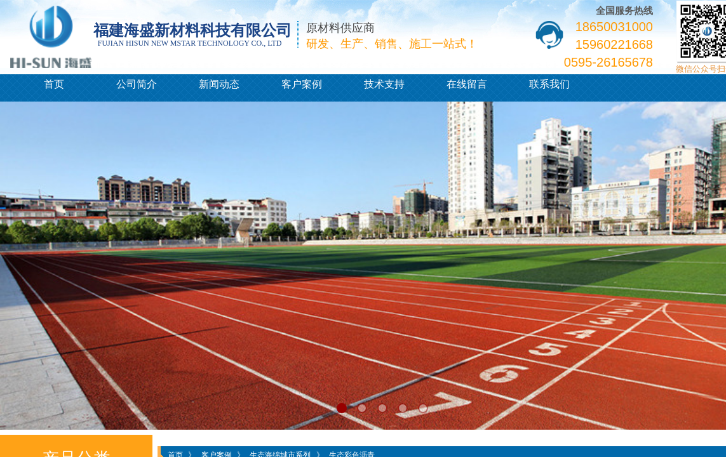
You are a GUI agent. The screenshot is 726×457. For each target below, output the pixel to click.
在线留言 (467, 84)
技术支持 (384, 84)
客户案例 (301, 84)
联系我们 (549, 84)
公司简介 (136, 84)
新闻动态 (219, 84)
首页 (54, 84)
